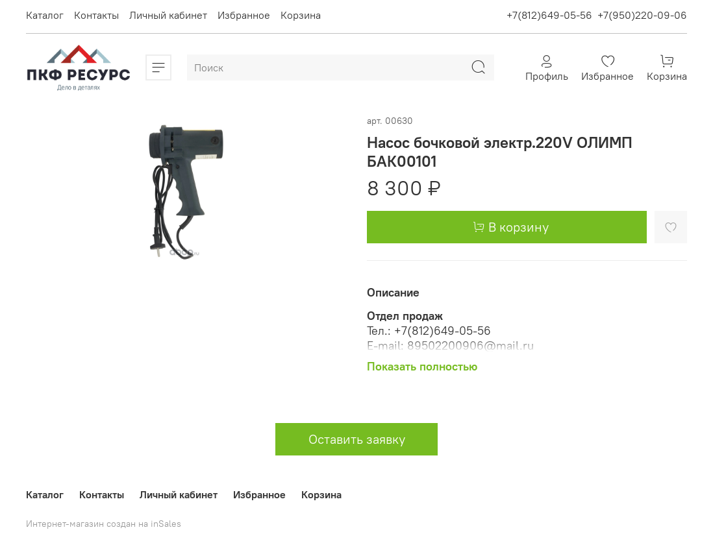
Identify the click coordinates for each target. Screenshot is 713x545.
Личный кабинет (168, 14)
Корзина (301, 14)
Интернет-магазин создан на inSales (103, 523)
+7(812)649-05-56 (549, 14)
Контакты (96, 14)
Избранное (244, 14)
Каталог (45, 14)
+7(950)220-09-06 (642, 14)
